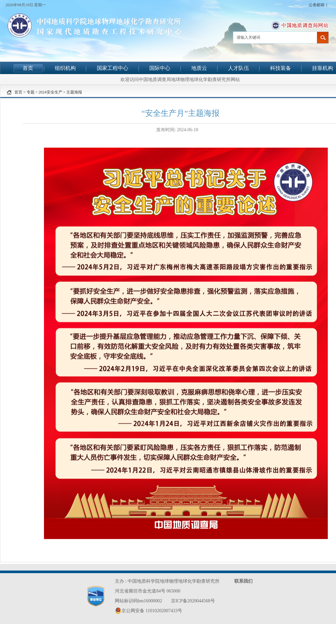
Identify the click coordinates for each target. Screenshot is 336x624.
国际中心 (159, 68)
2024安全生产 (50, 92)
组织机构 (65, 68)
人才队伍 (238, 68)
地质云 (199, 68)
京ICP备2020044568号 (193, 600)
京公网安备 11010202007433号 (148, 610)
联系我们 (243, 581)
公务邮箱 (317, 5)
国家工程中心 (112, 68)
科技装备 (280, 68)
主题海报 (74, 92)
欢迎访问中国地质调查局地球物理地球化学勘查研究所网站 (180, 79)
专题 (30, 92)
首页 (28, 68)
